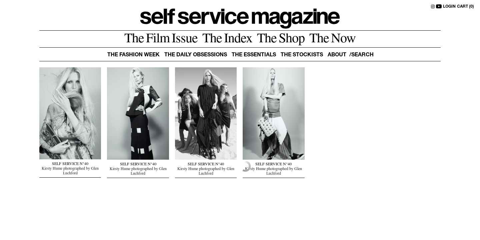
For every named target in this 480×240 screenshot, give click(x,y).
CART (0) (465, 7)
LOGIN (449, 7)
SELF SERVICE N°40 (70, 164)
